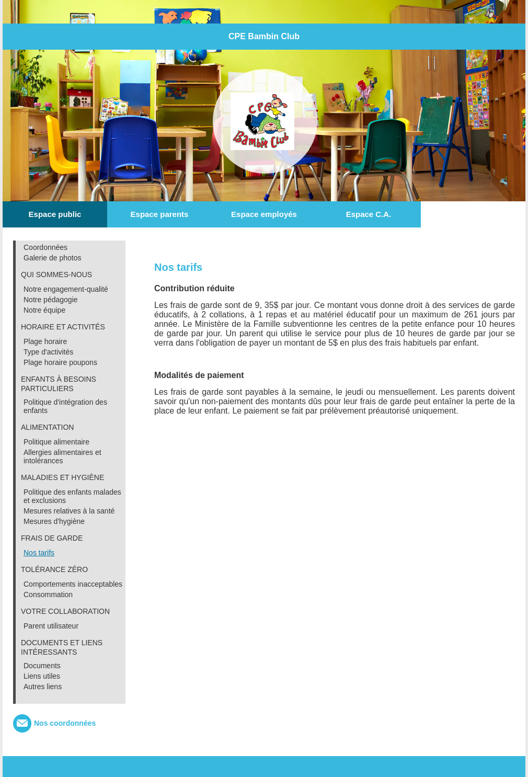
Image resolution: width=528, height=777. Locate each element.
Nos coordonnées (65, 723)
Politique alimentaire (56, 442)
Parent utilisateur (51, 626)
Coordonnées (45, 247)
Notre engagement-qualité (66, 289)
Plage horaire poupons (60, 362)
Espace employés (264, 214)
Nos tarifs (39, 553)
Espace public (55, 214)
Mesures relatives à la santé (69, 511)
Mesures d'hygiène (54, 521)
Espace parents (160, 214)
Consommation (48, 594)
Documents (42, 665)
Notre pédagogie (51, 299)
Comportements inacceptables (73, 584)
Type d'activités (48, 352)
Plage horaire (45, 341)
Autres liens (43, 686)
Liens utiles (42, 676)
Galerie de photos (53, 258)
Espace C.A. (369, 214)
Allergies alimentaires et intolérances (62, 456)
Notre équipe (44, 310)
